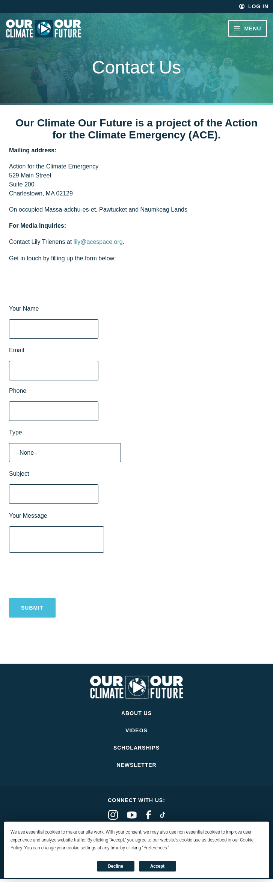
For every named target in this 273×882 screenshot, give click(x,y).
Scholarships (136, 751)
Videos (136, 733)
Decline (115, 866)
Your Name (24, 308)
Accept (157, 866)
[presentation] (66, 577)
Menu (247, 29)
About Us (136, 716)
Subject (19, 473)
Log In (258, 6)
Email (16, 350)
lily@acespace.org (98, 242)
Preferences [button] (155, 847)
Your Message (28, 515)
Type (15, 432)
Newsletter (136, 768)
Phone (17, 391)
